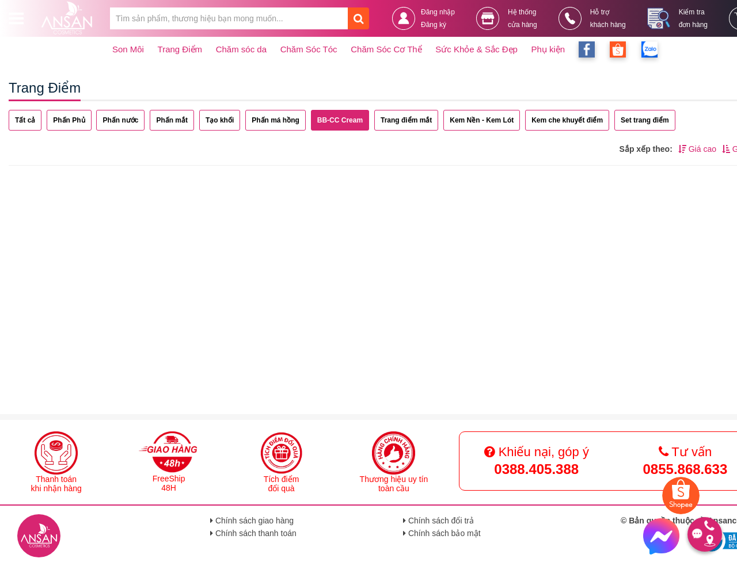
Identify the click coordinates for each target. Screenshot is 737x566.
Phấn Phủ (69, 120)
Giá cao (697, 149)
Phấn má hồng (275, 120)
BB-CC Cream (340, 120)
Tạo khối (220, 120)
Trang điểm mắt (406, 120)
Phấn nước (120, 120)
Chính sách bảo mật (442, 533)
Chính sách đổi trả (438, 520)
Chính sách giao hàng (252, 520)
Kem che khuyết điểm (567, 120)
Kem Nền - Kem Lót (482, 120)
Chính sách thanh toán (253, 533)
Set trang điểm (645, 120)
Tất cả (25, 120)
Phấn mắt (172, 120)
